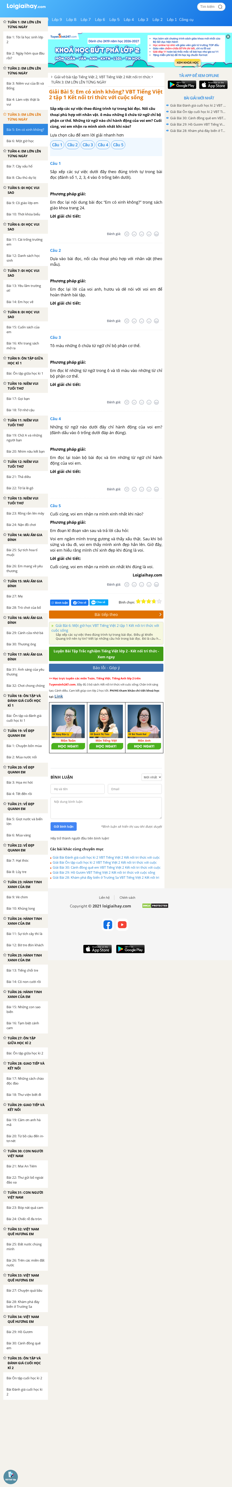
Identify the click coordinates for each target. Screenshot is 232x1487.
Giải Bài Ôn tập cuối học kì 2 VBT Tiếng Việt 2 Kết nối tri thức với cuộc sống (105, 862)
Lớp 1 (172, 19)
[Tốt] (149, 234)
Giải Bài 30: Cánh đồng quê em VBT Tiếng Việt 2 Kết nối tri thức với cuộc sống (107, 867)
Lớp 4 (129, 19)
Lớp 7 (86, 19)
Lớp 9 (57, 19)
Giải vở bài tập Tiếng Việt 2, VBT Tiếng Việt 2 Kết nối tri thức (102, 77)
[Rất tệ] (127, 234)
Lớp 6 (100, 19)
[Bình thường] (141, 234)
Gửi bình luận (63, 826)
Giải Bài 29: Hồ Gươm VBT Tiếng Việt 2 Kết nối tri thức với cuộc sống (104, 872)
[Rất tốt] (156, 234)
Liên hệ (104, 897)
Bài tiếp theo (128, 614)
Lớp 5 (114, 19)
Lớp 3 (143, 19)
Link (58, 696)
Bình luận (59, 602)
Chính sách (127, 897)
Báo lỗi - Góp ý (106, 667)
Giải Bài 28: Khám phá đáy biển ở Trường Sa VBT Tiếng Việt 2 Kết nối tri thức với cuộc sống (106, 877)
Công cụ (186, 19)
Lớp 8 (71, 19)
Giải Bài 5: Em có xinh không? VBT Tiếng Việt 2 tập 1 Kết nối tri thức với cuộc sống (106, 94)
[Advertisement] (199, 165)
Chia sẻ (79, 603)
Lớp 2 (157, 19)
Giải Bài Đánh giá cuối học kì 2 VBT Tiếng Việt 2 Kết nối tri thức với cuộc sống (106, 857)
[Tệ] (134, 234)
